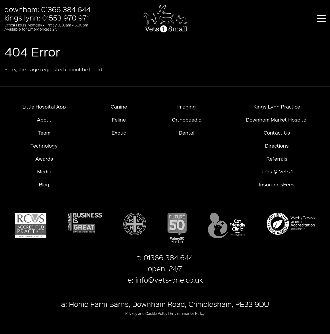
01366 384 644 (65, 9)
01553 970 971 (65, 17)
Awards (44, 158)
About (44, 119)
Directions (277, 145)
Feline (119, 119)
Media (44, 171)
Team (44, 132)
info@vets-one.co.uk (169, 279)
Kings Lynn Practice (277, 106)
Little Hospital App (44, 106)
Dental (186, 132)
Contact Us (277, 132)
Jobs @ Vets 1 (277, 171)
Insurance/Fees (276, 184)
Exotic (119, 132)
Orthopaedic (186, 119)
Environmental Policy (187, 313)
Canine (119, 106)
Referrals (276, 158)
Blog (44, 184)
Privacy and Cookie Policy (146, 313)
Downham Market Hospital (276, 119)
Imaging (186, 106)
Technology (44, 145)
